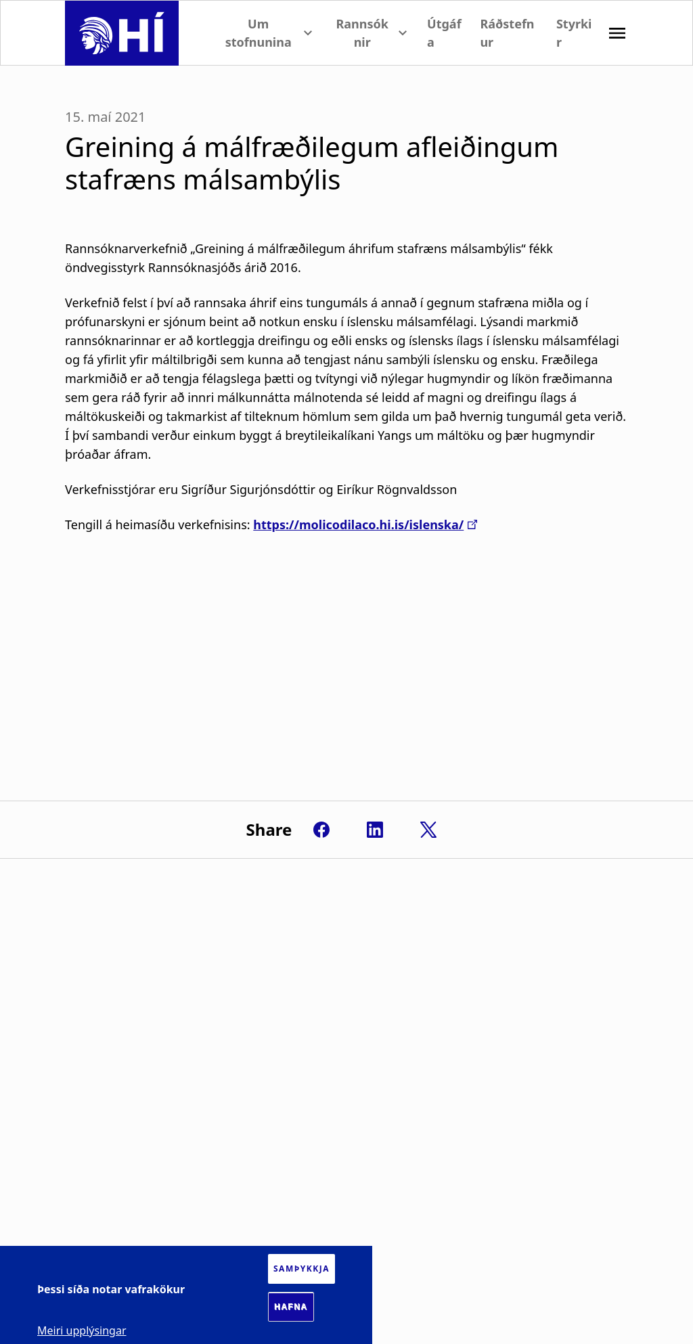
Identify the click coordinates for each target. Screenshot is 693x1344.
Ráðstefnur (507, 33)
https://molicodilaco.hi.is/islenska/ (358, 524)
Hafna (291, 1307)
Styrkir (574, 33)
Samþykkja (301, 1268)
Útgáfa (444, 33)
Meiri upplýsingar (82, 1330)
